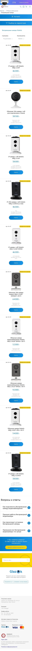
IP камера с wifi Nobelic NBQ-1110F (16, 157)
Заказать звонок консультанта (16, 547)
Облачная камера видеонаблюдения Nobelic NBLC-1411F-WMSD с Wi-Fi (16, 385)
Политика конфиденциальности (9, 646)
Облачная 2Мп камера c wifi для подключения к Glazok (16, 112)
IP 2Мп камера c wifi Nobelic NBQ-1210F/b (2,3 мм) (16, 203)
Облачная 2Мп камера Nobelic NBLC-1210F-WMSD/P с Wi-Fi (16, 294)
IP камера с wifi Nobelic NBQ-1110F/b (16, 474)
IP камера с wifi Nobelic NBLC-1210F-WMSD (16, 248)
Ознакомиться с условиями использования (16, 581)
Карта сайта (4, 639)
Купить (16, 81)
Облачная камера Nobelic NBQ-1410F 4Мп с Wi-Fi (16, 429)
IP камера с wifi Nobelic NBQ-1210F (16, 67)
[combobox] (8, 39)
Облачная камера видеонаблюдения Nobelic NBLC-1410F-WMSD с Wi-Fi (16, 339)
